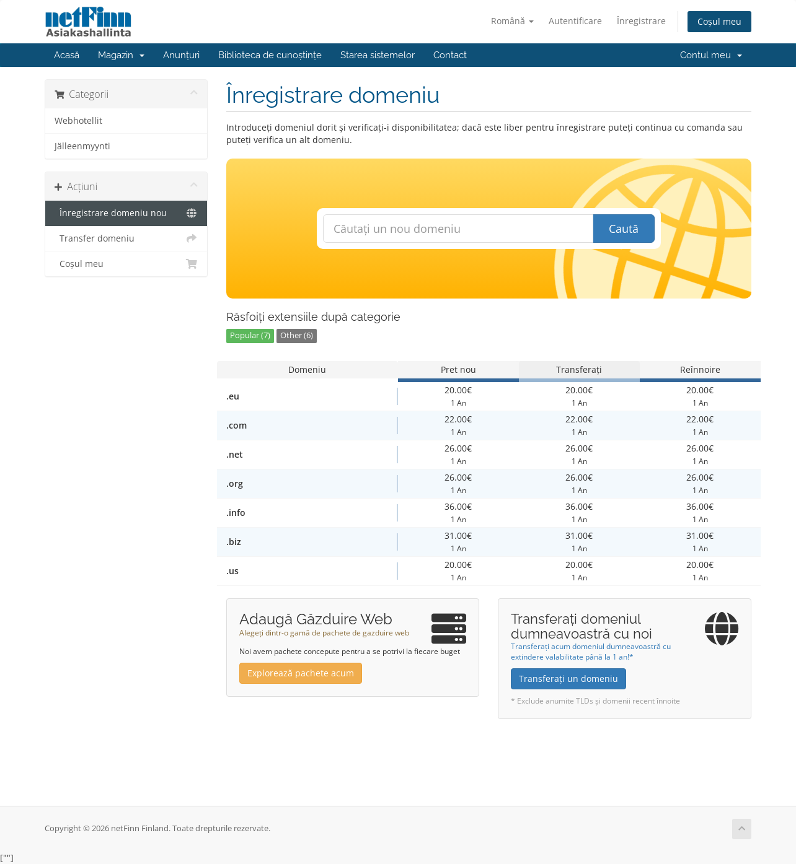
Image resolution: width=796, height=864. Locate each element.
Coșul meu (719, 21)
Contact (450, 55)
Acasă (66, 55)
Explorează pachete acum (300, 673)
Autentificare (575, 21)
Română (512, 21)
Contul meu (711, 55)
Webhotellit (78, 120)
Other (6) (296, 335)
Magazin (121, 55)
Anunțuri (181, 55)
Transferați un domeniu (568, 678)
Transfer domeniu (126, 238)
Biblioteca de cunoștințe (270, 55)
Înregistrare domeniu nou (126, 213)
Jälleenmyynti (82, 146)
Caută (624, 228)
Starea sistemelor (377, 55)
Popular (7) (250, 335)
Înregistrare (641, 21)
